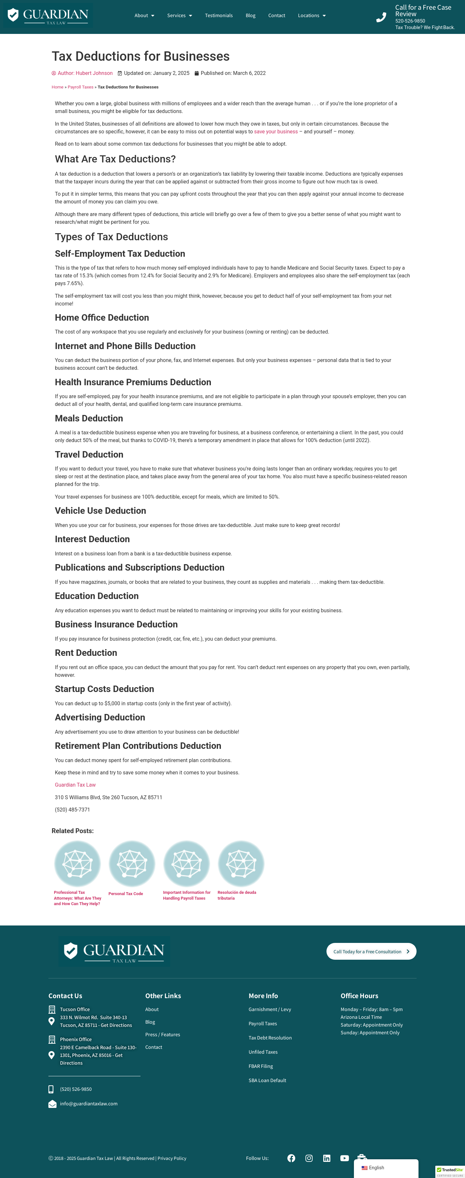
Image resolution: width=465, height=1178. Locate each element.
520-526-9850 (410, 21)
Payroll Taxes (81, 86)
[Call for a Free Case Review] (381, 17)
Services (179, 15)
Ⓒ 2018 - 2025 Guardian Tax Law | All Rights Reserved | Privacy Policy (117, 1158)
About (144, 15)
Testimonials (219, 15)
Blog (250, 15)
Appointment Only (383, 1024)
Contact (276, 15)
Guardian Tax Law (75, 785)
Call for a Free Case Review (423, 10)
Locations (312, 15)
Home (58, 86)
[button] (450, 1172)
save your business (276, 132)
